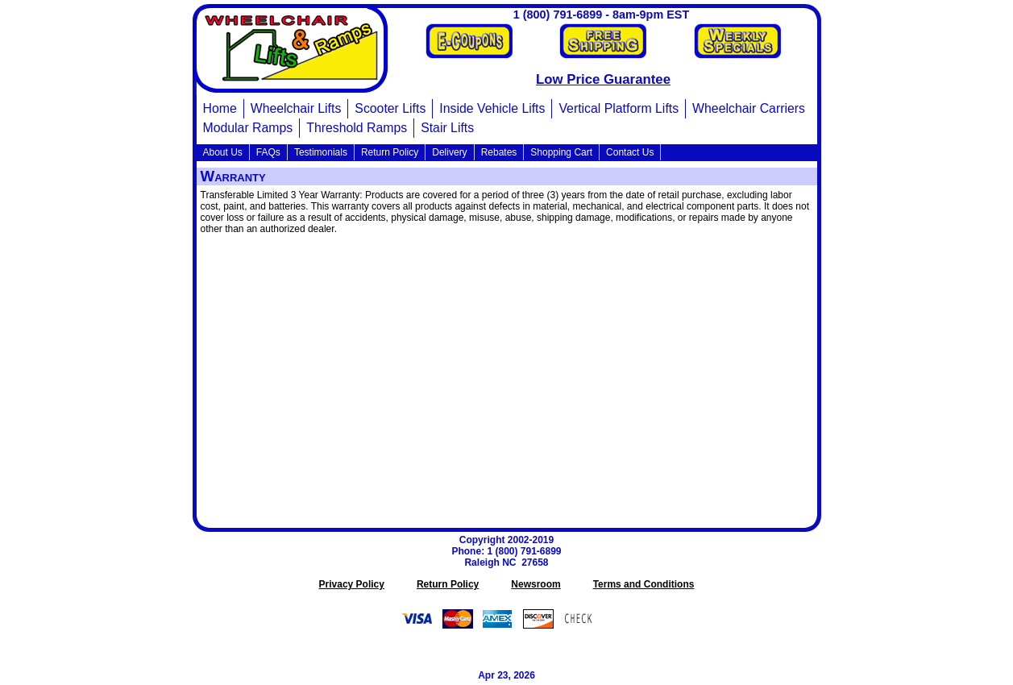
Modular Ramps (248, 128)
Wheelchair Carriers (748, 108)
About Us (223, 152)
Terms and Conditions (644, 584)
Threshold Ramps (356, 128)
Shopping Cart (561, 152)
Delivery (449, 152)
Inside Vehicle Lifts (492, 108)
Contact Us (630, 152)
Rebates (499, 152)
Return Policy (389, 152)
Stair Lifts (447, 128)
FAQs (268, 152)
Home (220, 108)
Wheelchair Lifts (296, 108)
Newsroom (535, 584)
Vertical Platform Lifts (618, 108)
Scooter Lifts (390, 108)
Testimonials (320, 152)
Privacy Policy (351, 584)
